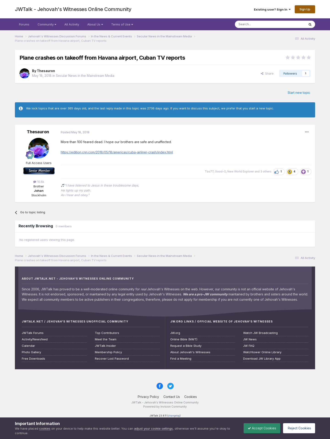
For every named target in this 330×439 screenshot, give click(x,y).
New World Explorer (240, 171)
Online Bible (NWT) (183, 339)
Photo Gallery (31, 352)
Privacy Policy (148, 397)
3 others (266, 171)
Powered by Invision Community (165, 406)
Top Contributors (107, 333)
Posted (75, 132)
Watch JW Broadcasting (260, 333)
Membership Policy (108, 352)
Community (47, 24)
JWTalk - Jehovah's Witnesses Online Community (73, 9)
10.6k (38, 181)
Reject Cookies (298, 428)
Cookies (190, 397)
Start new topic (299, 92)
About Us (95, 24)
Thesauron (46, 71)
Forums (24, 24)
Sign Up (305, 9)
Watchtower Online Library (262, 352)
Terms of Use (122, 24)
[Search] (258, 24)
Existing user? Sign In (272, 9)
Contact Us (171, 397)
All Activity (71, 24)
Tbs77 (209, 171)
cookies (44, 428)
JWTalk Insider (105, 345)
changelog (174, 415)
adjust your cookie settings (153, 428)
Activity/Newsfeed (35, 339)
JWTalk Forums (33, 333)
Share (267, 73)
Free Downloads (33, 358)
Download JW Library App (261, 358)
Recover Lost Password (112, 358)
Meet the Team (105, 339)
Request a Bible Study (185, 345)
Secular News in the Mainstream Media (85, 76)
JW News (250, 339)
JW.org (175, 333)
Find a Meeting (180, 358)
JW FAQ (248, 345)
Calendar (28, 345)
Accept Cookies (259, 428)
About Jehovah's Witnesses (190, 352)
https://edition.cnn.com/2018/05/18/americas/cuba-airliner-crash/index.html (117, 152)
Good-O (220, 171)
